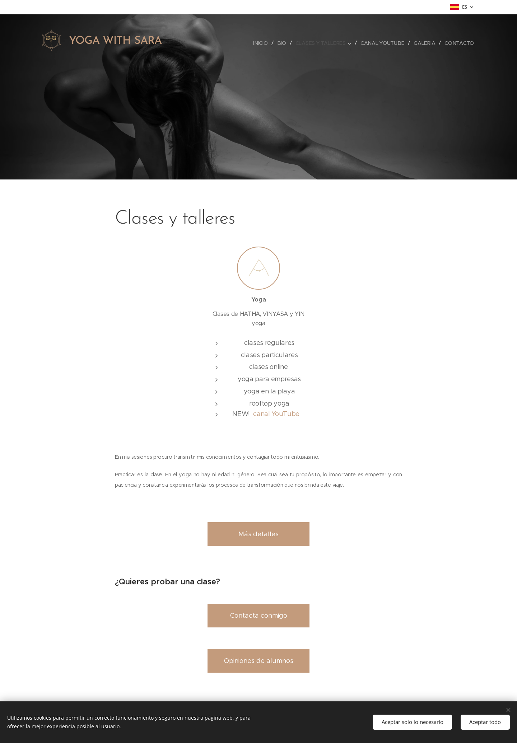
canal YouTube (276, 414)
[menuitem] (262, 43)
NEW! (242, 414)
